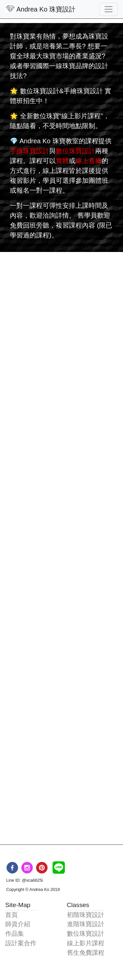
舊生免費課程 (85, 952)
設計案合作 (20, 943)
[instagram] (27, 867)
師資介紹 (17, 924)
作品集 (14, 933)
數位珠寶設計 (85, 933)
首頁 (11, 914)
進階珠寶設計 (85, 924)
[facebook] (12, 867)
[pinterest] (42, 867)
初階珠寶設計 (85, 914)
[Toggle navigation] (108, 9)
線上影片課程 (85, 943)
